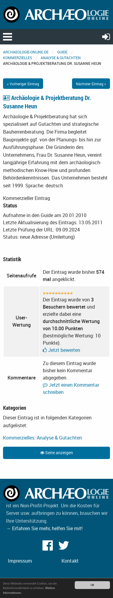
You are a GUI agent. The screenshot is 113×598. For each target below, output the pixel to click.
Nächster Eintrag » (91, 83)
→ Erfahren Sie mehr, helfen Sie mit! (44, 528)
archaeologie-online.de (26, 52)
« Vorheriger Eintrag (23, 83)
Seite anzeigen (56, 452)
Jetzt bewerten (61, 350)
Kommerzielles (17, 57)
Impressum (20, 560)
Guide (62, 52)
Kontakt (70, 560)
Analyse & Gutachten (61, 57)
